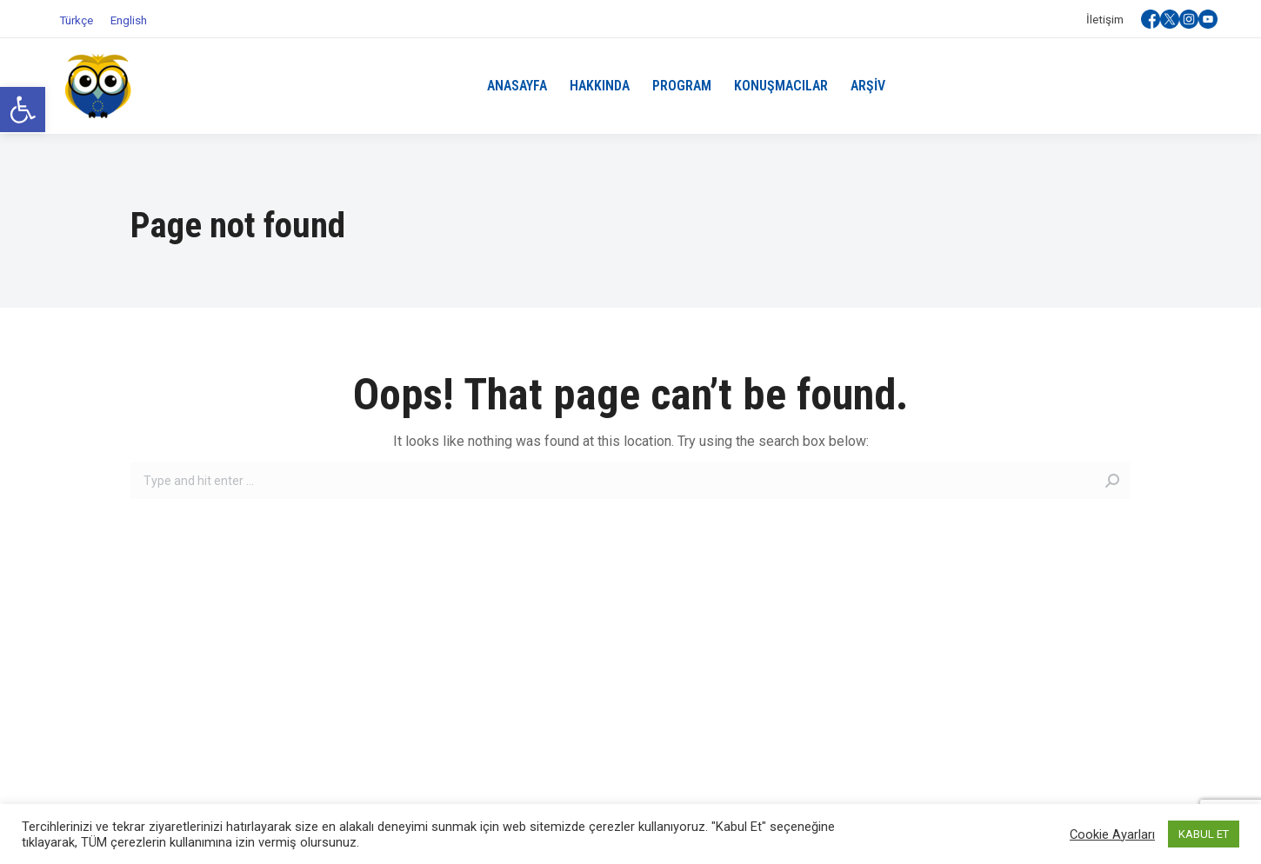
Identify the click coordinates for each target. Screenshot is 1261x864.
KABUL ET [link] (1203, 834)
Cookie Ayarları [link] (1112, 834)
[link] (22, 109)
